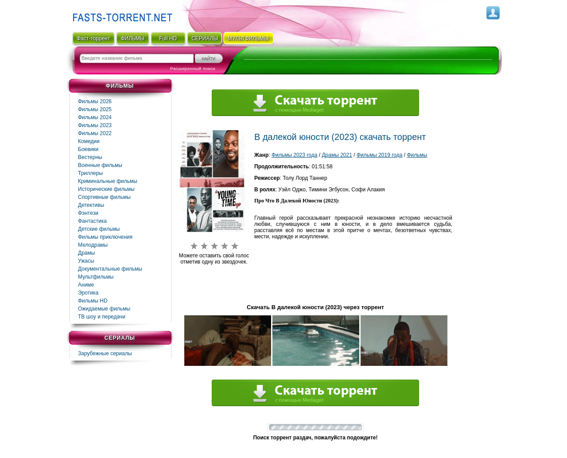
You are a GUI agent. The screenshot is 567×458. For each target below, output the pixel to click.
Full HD (168, 38)
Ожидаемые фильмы (104, 309)
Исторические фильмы (106, 189)
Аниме (86, 285)
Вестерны (90, 157)
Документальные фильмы (110, 269)
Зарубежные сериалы (105, 353)
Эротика (88, 293)
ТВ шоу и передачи (101, 317)
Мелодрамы (93, 245)
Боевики (88, 149)
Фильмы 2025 (95, 109)
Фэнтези (88, 213)
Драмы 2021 (337, 155)
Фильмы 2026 (95, 101)
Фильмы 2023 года (295, 155)
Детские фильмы (99, 229)
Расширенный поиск (192, 68)
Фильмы (417, 155)
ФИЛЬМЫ (132, 38)
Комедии (89, 141)
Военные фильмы (100, 165)
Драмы (86, 253)
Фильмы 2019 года (380, 155)
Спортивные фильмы (104, 197)
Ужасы (86, 261)
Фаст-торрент (93, 38)
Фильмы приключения (105, 237)
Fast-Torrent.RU (120, 14)
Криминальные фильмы (107, 181)
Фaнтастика (92, 221)
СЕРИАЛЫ (204, 38)
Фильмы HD (93, 301)
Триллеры (90, 173)
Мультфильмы (95, 277)
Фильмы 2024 (95, 117)
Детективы (91, 205)
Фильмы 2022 (95, 133)
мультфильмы (248, 38)
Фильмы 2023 (95, 125)
